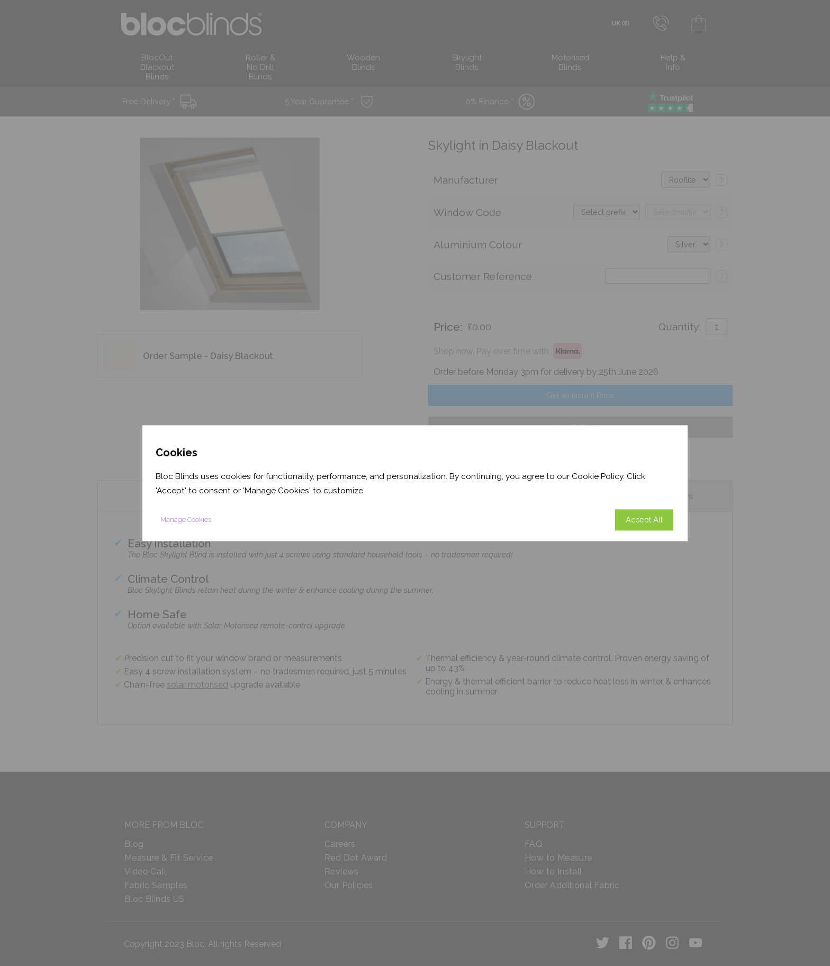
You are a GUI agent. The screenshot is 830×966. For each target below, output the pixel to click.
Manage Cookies (185, 519)
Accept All (644, 519)
